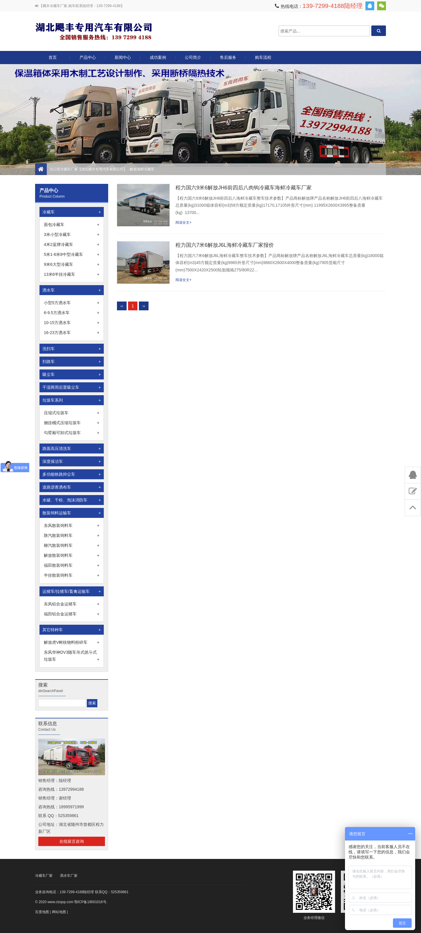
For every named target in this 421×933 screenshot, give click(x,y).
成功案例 (158, 57)
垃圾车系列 (71, 400)
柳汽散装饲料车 (71, 545)
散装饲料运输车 (71, 512)
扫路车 (71, 361)
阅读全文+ (183, 222)
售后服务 (228, 57)
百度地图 (42, 912)
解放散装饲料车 (71, 555)
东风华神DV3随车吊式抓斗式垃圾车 (71, 656)
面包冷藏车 (71, 224)
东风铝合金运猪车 (71, 603)
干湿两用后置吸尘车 (71, 387)
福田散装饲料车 (71, 565)
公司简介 (193, 57)
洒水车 (71, 290)
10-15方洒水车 (71, 322)
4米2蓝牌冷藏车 (71, 244)
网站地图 (59, 912)
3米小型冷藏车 (71, 234)
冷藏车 (71, 211)
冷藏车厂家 (44, 876)
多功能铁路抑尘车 (71, 474)
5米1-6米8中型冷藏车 (71, 254)
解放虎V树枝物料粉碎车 (71, 642)
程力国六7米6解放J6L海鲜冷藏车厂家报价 (224, 245)
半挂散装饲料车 (71, 575)
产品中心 (88, 59)
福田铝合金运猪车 (71, 613)
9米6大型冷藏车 (71, 264)
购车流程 (263, 57)
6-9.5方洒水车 (71, 312)
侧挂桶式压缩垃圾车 (71, 422)
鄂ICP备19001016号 (90, 902)
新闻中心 (123, 57)
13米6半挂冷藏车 (71, 274)
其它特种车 (71, 629)
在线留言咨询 (71, 841)
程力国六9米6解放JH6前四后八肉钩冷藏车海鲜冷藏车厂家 (243, 188)
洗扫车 (71, 348)
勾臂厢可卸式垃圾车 (71, 432)
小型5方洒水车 (71, 302)
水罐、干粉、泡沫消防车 (71, 500)
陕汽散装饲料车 (71, 535)
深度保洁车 (71, 461)
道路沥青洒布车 (71, 487)
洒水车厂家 (68, 876)
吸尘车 (71, 374)
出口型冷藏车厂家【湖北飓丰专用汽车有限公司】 (93, 31)
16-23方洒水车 (71, 332)
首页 (53, 57)
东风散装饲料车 (71, 525)
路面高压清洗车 (71, 448)
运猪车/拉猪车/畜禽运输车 (71, 591)
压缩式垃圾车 (71, 412)
